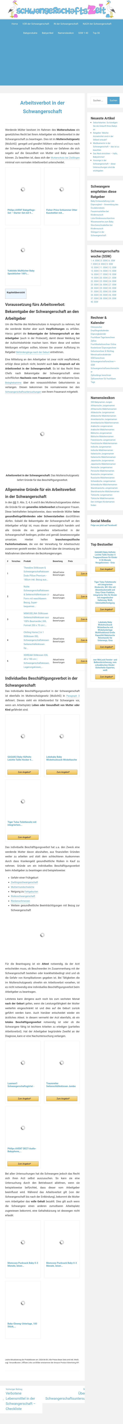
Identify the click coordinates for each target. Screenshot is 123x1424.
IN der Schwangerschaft (66, 23)
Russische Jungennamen (103, 536)
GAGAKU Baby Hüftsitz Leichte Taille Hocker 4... (20, 736)
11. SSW (105, 267)
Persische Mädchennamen (104, 532)
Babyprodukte (30, 33)
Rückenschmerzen (21, 878)
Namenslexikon (66, 33)
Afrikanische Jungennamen (105, 446)
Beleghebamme (14, 382)
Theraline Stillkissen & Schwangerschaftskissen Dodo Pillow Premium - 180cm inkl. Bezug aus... (35, 576)
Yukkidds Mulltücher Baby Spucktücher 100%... (20, 272)
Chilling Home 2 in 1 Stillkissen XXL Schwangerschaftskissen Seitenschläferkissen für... (35, 625)
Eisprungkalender (99, 368)
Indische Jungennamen (103, 505)
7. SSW (94, 264)
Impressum (56, 1408)
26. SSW (105, 301)
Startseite (92, 1408)
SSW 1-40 (83, 33)
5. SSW (105, 260)
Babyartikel (47, 33)
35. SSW (105, 322)
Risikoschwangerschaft (24, 874)
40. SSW (95, 336)
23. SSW (105, 295)
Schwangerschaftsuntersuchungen (25, 391)
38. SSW (105, 329)
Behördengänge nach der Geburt (34, 352)
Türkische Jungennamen (103, 567)
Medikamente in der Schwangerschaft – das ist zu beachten (105, 146)
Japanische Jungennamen (104, 519)
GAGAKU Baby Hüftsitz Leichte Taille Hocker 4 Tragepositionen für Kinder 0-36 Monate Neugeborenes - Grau (105, 633)
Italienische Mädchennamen (105, 515)
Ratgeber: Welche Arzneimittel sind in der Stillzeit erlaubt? (104, 136)
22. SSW (95, 295)
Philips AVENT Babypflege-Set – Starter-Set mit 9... (21, 211)
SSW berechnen (99, 399)
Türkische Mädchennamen (104, 570)
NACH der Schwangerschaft (97, 23)
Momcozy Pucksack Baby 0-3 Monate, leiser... (22, 1242)
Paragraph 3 (72, 673)
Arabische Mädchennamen (104, 484)
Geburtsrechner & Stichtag (104, 392)
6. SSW (114, 260)
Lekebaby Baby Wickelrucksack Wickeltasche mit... (61, 736)
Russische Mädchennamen (104, 539)
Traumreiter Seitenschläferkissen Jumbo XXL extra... (61, 1063)
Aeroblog (44, 1408)
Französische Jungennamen (105, 494)
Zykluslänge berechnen (102, 416)
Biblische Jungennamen (103, 488)
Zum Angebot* (84, 576)
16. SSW (95, 281)
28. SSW (95, 308)
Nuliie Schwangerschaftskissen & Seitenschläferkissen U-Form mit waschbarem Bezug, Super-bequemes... (35, 593)
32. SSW (105, 315)
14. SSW (105, 274)
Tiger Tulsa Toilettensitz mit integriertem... (21, 801)
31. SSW (95, 315)
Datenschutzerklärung (74, 1408)
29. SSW (105, 308)
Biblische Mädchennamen (104, 491)
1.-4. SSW (95, 260)
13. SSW (95, 274)
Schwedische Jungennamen (105, 543)
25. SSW (95, 301)
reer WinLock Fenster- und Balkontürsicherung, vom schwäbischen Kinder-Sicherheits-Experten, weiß (105, 740)
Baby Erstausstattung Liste (104, 201)
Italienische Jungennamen (104, 512)
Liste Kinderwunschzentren (104, 218)
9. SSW (112, 264)
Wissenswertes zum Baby (104, 221)
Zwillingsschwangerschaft (26, 860)
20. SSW (105, 288)
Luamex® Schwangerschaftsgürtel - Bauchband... (20, 1063)
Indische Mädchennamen (103, 508)
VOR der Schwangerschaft (35, 23)
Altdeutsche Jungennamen (104, 457)
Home (15, 23)
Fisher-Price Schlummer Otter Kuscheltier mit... (61, 211)
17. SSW (105, 281)
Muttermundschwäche (24, 864)
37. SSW (95, 329)
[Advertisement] (62, 66)
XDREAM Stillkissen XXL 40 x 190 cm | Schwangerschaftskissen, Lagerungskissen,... (35, 641)
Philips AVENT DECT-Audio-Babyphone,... (21, 1128)
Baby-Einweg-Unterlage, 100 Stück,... (22, 1303)
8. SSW (103, 264)
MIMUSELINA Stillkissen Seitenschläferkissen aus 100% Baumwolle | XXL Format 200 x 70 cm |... (35, 610)
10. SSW (95, 267)
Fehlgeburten (32, 869)
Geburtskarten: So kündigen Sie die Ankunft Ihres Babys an (105, 126)
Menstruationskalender (102, 395)
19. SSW (95, 288)
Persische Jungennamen (103, 529)
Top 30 (96, 33)
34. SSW (95, 322)
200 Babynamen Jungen (103, 443)
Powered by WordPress (19, 1408)
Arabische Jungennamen (103, 481)
